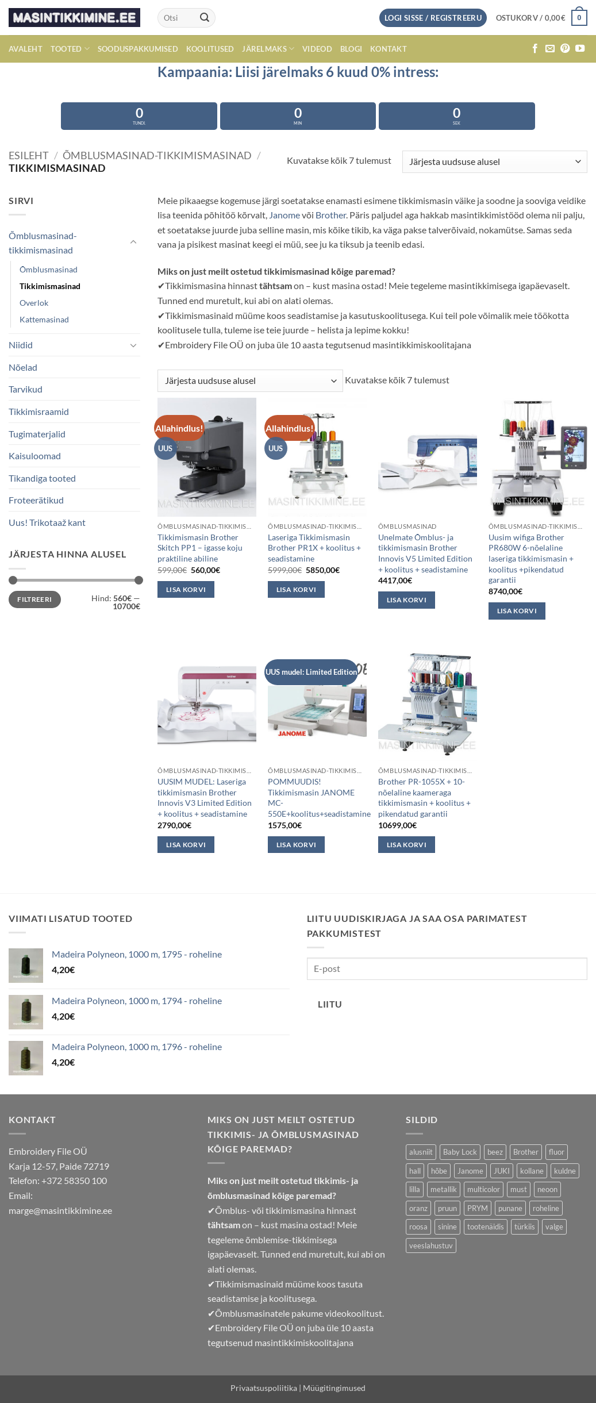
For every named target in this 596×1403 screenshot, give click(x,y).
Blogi (351, 48)
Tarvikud (26, 388)
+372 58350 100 (74, 1180)
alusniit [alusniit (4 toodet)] (421, 1151)
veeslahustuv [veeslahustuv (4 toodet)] (431, 1245)
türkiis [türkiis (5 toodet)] (524, 1226)
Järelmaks (268, 48)
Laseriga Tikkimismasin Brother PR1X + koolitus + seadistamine (314, 547)
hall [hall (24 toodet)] (415, 1170)
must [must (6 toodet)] (518, 1189)
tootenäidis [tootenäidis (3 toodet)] (485, 1226)
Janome (284, 214)
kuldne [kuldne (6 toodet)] (565, 1170)
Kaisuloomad (35, 455)
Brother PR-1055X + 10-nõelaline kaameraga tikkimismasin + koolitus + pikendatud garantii (424, 797)
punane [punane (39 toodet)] (510, 1208)
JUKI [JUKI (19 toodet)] (502, 1170)
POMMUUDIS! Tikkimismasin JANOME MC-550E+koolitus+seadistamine (319, 797)
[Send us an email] (550, 49)
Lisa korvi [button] (186, 589)
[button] (541, 18)
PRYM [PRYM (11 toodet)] (477, 1208)
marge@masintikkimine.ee (60, 1210)
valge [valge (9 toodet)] (554, 1226)
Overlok (34, 302)
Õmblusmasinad (49, 269)
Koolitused (210, 48)
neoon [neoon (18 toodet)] (547, 1189)
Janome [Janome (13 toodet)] (470, 1170)
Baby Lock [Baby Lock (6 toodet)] (460, 1151)
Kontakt (388, 48)
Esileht (29, 155)
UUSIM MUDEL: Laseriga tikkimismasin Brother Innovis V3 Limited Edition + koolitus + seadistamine (204, 797)
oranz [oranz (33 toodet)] (418, 1208)
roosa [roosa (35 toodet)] (418, 1226)
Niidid (21, 344)
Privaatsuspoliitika (263, 1388)
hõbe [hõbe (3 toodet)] (439, 1170)
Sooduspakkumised (138, 48)
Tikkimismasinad (50, 286)
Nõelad (23, 367)
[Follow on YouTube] (580, 49)
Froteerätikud (36, 499)
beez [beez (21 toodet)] (495, 1151)
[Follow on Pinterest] (565, 49)
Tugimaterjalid (37, 433)
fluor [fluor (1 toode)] (556, 1151)
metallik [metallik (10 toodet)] (443, 1189)
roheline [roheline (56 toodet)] (546, 1208)
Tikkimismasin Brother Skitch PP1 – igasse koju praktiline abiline (200, 547)
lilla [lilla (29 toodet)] (414, 1189)
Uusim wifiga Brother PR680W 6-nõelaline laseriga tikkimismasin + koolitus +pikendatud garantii (531, 558)
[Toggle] (133, 242)
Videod (317, 48)
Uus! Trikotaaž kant (47, 522)
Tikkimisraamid (39, 411)
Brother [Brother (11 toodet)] (526, 1151)
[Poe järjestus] (494, 162)
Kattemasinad (44, 319)
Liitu (330, 1004)
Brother (331, 214)
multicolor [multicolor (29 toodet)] (483, 1189)
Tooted (70, 48)
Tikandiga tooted (42, 477)
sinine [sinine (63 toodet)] (447, 1226)
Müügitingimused (334, 1388)
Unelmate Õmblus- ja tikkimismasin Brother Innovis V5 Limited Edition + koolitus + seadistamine (425, 553)
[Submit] (205, 18)
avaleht (26, 48)
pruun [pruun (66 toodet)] (447, 1208)
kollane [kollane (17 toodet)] (532, 1170)
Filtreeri (34, 599)
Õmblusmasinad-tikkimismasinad (157, 155)
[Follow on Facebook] (535, 49)
